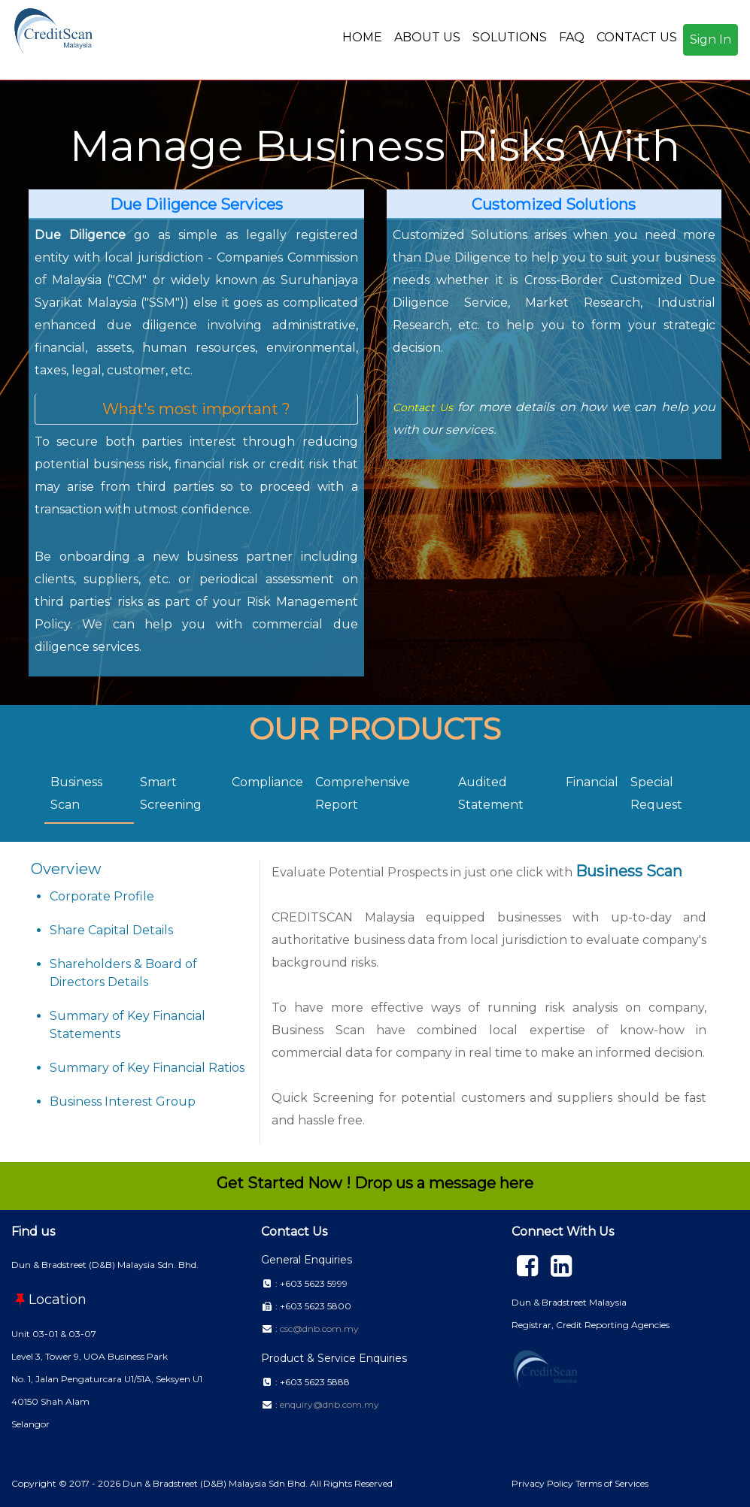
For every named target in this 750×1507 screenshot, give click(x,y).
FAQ (572, 37)
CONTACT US (637, 37)
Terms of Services (611, 1483)
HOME (362, 37)
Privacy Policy (543, 1483)
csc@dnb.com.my (319, 1328)
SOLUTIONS (509, 37)
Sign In (710, 39)
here (516, 1183)
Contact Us (423, 407)
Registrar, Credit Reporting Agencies (591, 1324)
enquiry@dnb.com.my (329, 1404)
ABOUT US (427, 37)
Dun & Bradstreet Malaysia (569, 1302)
